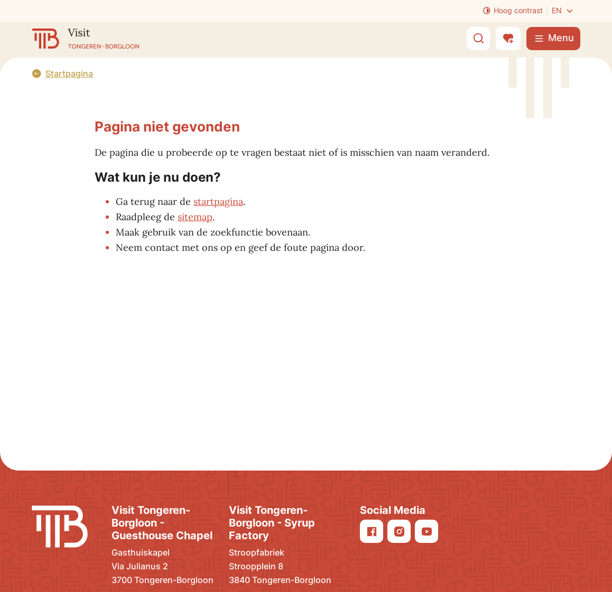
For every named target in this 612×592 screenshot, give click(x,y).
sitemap (195, 217)
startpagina (218, 201)
